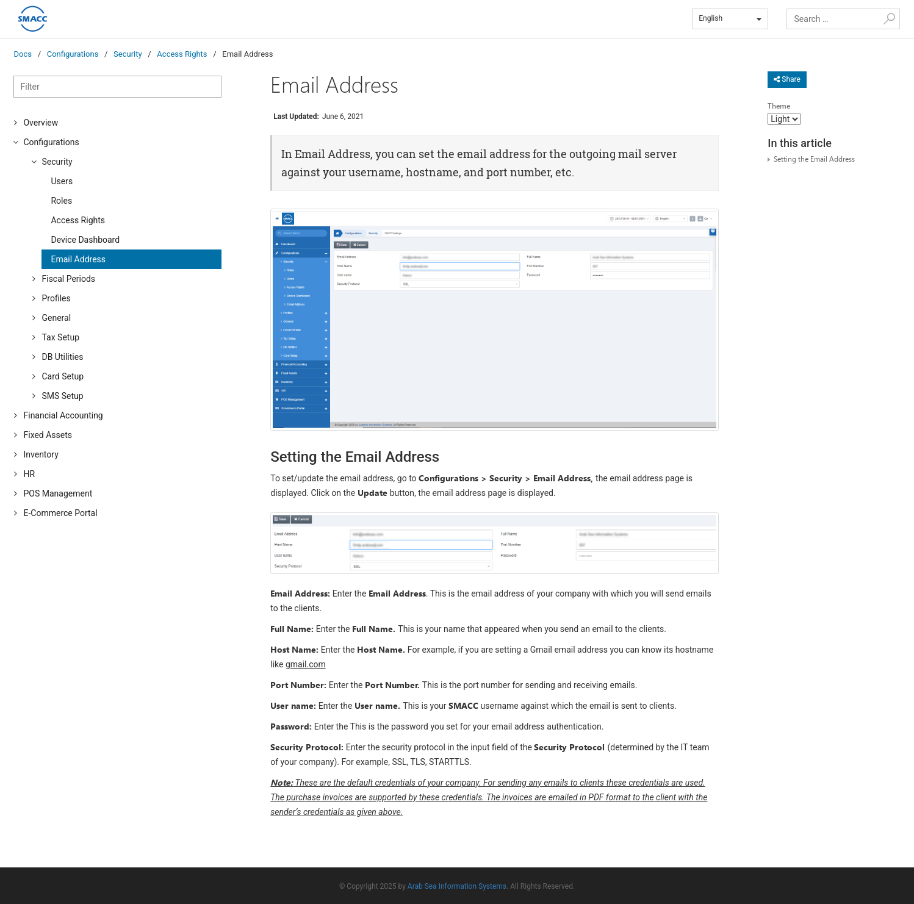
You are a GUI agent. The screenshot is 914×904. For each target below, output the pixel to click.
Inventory (40, 454)
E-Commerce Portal (60, 513)
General (56, 318)
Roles (61, 201)
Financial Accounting (63, 415)
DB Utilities (62, 357)
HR (29, 474)
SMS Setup (62, 396)
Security (127, 54)
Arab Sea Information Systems (457, 886)
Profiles (55, 298)
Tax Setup (60, 337)
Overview (40, 122)
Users (62, 181)
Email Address (78, 259)
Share (787, 79)
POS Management (57, 493)
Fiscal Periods (68, 279)
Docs (22, 54)
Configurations (73, 54)
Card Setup (62, 376)
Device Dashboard (85, 240)
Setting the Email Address (814, 158)
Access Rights (182, 54)
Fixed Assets (47, 435)
